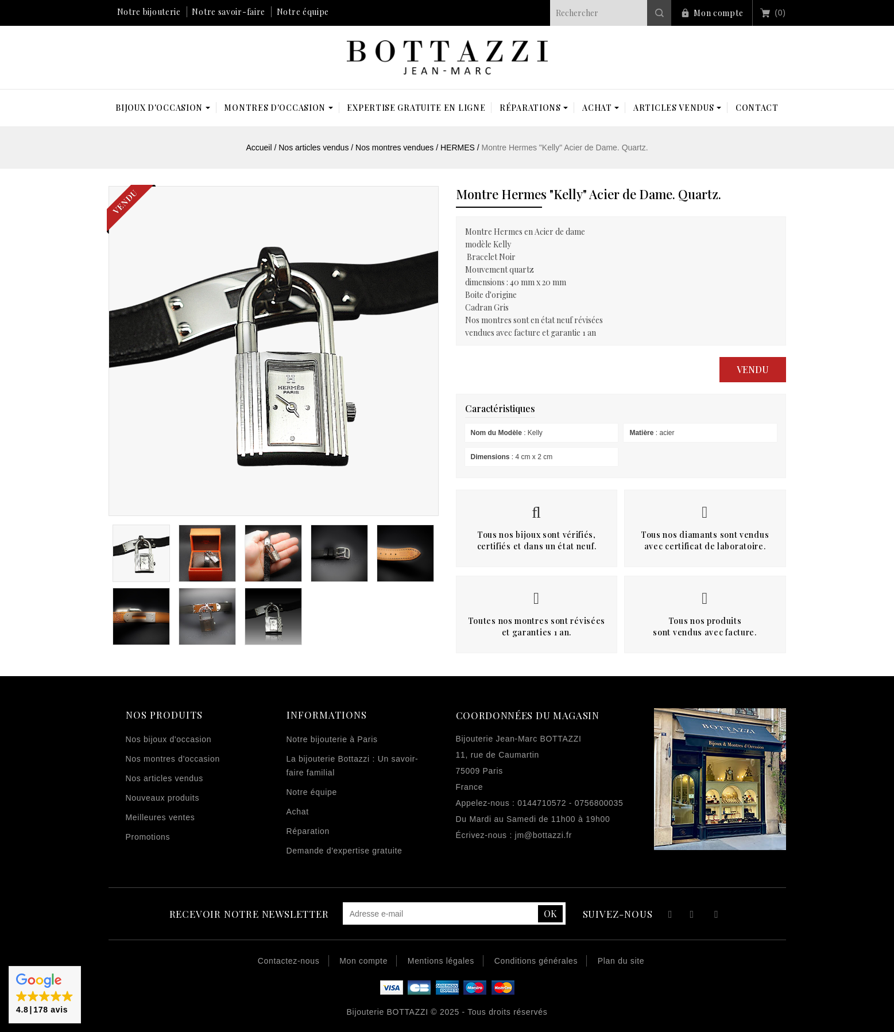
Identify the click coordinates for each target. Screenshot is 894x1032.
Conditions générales (536, 960)
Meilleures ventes (160, 817)
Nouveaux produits (163, 797)
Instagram (716, 915)
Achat (298, 811)
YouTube (692, 915)
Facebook (668, 915)
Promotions (148, 836)
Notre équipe (303, 11)
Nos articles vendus (164, 778)
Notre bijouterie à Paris (332, 739)
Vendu (753, 369)
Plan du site (621, 960)
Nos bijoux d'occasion (169, 739)
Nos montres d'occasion (173, 758)
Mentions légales (441, 960)
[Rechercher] (610, 13)
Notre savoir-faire (228, 11)
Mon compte (718, 12)
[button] (45, 994)
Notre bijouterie (149, 11)
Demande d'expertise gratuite (345, 850)
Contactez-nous (289, 960)
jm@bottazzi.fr (543, 835)
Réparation (308, 831)
